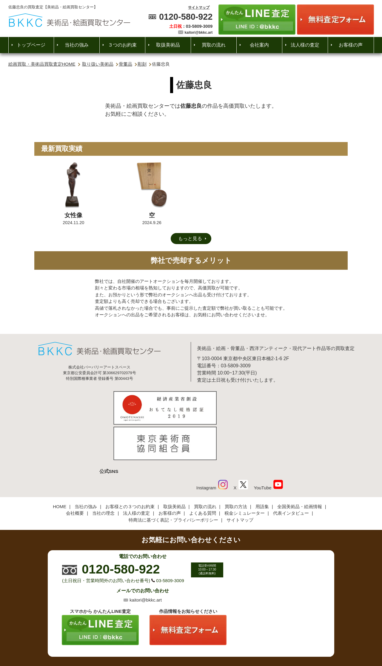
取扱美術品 (168, 44)
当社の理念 (103, 473)
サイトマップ (199, 7)
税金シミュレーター (244, 473)
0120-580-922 (185, 16)
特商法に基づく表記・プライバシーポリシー (173, 479)
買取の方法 (236, 466)
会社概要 (75, 473)
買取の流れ (214, 44)
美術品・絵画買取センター (180, 643)
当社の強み (77, 44)
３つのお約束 (122, 44)
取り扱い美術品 (97, 64)
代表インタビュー (291, 473)
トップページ (31, 44)
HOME (59, 466)
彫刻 (142, 64)
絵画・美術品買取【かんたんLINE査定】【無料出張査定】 (69, 20)
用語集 (262, 466)
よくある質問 (202, 473)
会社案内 (259, 44)
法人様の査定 (305, 44)
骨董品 (125, 64)
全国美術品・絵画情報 (299, 466)
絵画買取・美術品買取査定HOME (42, 64)
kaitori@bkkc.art (199, 32)
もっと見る (190, 238)
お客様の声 (351, 44)
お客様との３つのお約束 (130, 466)
